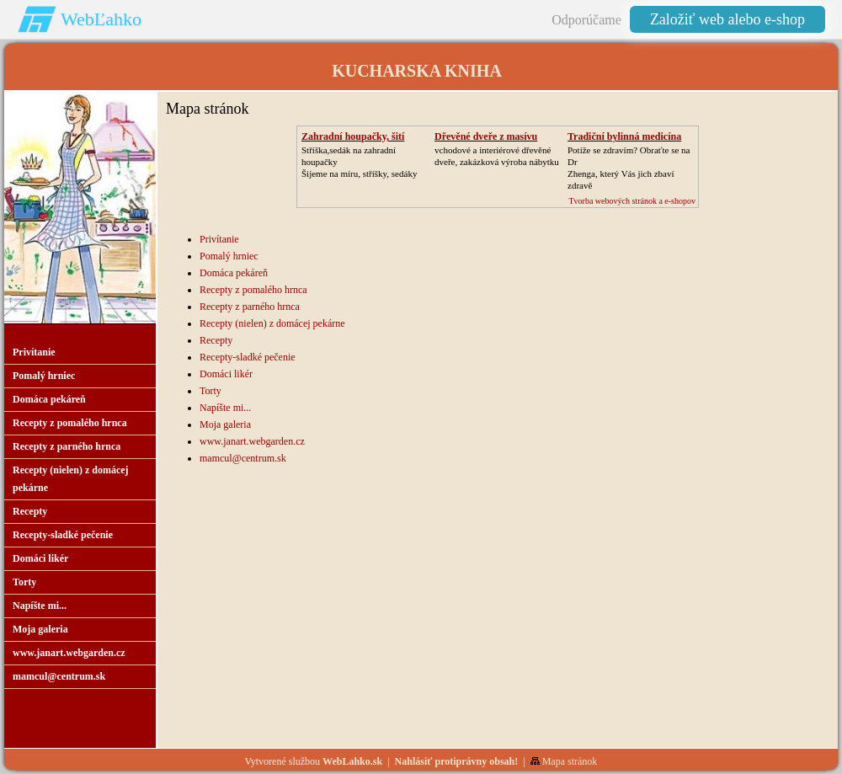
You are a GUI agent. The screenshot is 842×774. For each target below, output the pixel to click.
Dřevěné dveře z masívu (485, 136)
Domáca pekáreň (234, 273)
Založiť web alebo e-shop (727, 19)
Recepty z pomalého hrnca (253, 290)
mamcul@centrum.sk (243, 458)
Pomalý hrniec (229, 256)
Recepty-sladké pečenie (248, 357)
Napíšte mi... (225, 408)
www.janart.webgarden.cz (252, 441)
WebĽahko (101, 18)
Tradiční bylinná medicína (624, 136)
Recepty (216, 340)
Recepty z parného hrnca (250, 306)
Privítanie (219, 239)
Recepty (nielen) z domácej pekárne (272, 323)
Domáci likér (226, 374)
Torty (210, 391)
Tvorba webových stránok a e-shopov (631, 201)
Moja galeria (225, 424)
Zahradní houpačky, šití (352, 136)
